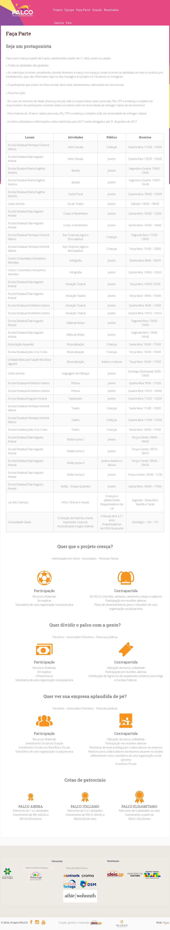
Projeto (58, 10)
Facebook (100, 77)
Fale (69, 23)
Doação (97, 10)
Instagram (117, 77)
